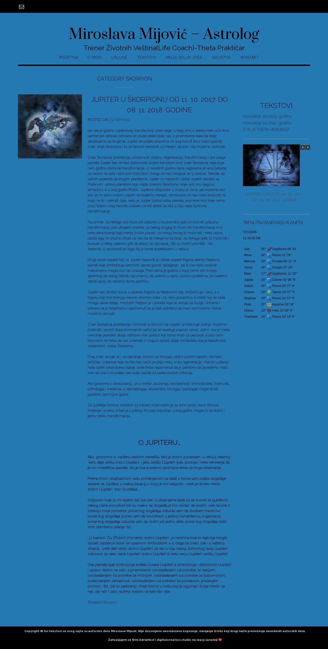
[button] (307, 147)
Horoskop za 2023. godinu (267, 116)
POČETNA (68, 57)
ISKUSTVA (221, 57)
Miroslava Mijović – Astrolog (164, 35)
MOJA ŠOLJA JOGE (184, 57)
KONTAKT (250, 57)
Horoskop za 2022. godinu (267, 123)
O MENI (95, 57)
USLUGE (119, 57)
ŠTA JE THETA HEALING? (266, 129)
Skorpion (110, 602)
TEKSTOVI (146, 57)
